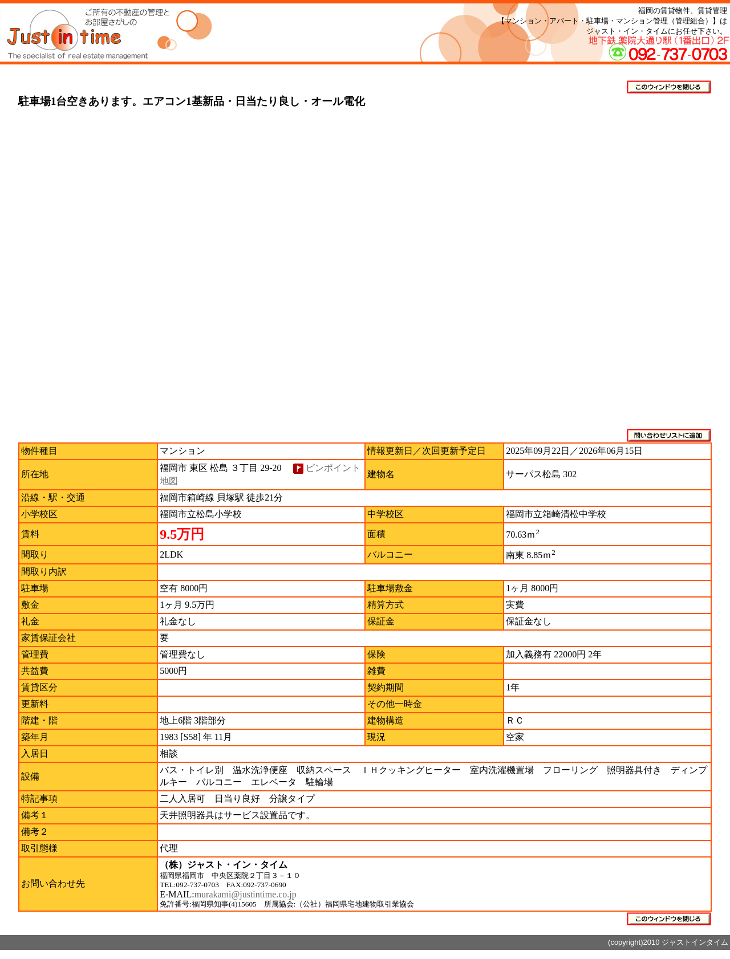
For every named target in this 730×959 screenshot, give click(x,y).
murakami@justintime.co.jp (245, 894)
